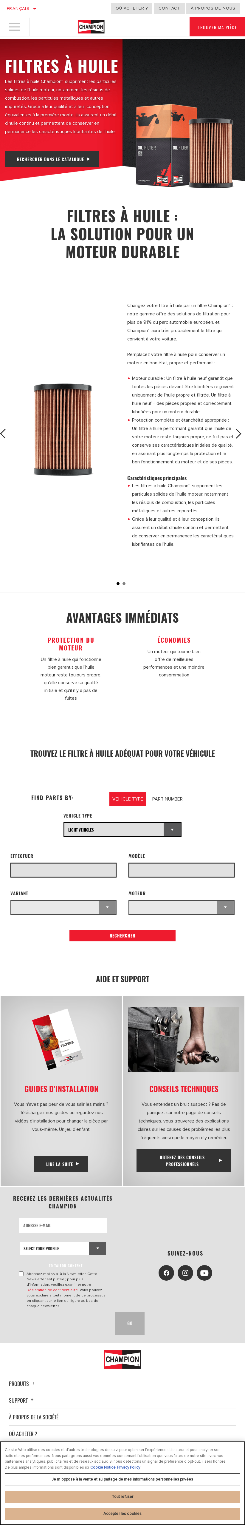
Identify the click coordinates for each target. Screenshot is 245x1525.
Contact (169, 8)
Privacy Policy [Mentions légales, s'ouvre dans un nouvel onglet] (128, 1467)
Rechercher (122, 935)
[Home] (91, 28)
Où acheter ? (132, 8)
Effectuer (21, 856)
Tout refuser (123, 1496)
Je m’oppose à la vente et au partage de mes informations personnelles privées (122, 1479)
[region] (122, 1483)
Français (18, 8)
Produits (22, 1383)
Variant (19, 893)
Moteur (137, 893)
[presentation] (64, 1323)
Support (22, 1400)
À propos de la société (33, 1417)
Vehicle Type (77, 815)
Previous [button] (6, 434)
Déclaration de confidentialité (52, 1289)
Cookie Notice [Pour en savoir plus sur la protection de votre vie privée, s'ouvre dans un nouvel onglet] (103, 1467)
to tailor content (66, 1265)
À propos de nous (213, 8)
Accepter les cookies (122, 1513)
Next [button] (238, 434)
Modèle (136, 856)
